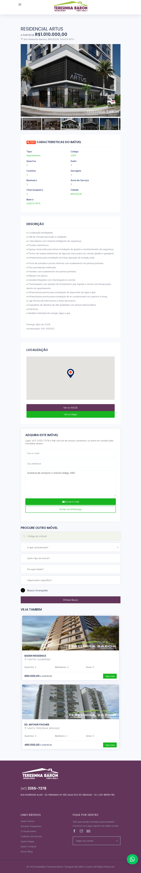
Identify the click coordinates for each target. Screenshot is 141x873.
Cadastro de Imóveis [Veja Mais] (31, 836)
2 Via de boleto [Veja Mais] (28, 831)
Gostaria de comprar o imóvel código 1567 (70, 483)
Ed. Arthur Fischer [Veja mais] (36, 724)
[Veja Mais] (75, 831)
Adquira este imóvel (41, 435)
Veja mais (110, 676)
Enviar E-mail (70, 501)
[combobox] (73, 547)
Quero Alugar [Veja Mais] (27, 841)
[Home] (70, 7)
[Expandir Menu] (20, 4)
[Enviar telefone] (117, 841)
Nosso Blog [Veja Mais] (27, 851)
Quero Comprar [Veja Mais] (28, 846)
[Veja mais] (70, 80)
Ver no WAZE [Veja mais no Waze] (70, 407)
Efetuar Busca (70, 599)
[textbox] (73, 547)
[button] (70, 590)
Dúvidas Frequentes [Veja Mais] (31, 826)
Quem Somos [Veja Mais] (27, 821)
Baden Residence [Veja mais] (35, 655)
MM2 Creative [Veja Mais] (85, 866)
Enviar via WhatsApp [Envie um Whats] (70, 509)
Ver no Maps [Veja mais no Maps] (70, 414)
